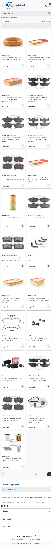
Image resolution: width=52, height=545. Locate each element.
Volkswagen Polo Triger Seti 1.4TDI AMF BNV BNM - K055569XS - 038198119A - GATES (38, 420)
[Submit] (49, 489)
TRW (3, 376)
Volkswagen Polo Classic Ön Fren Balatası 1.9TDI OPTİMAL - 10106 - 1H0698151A (37, 100)
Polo (16, 17)
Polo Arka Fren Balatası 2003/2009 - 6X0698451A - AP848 (12, 339)
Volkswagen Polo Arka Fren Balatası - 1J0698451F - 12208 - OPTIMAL (12, 259)
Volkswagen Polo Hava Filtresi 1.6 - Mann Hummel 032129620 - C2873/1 (12, 58)
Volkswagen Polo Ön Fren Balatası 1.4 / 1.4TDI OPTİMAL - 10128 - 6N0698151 (39, 379)
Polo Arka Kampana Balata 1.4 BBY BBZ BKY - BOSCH (39, 259)
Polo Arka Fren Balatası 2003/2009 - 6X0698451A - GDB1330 (12, 379)
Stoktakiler (6, 21)
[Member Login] (45, 5)
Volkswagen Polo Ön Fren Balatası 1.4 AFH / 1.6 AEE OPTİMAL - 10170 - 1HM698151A (12, 140)
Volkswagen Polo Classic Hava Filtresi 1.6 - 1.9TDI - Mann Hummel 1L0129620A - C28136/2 (12, 100)
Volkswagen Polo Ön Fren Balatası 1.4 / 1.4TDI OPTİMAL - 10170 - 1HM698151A (39, 219)
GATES (29, 416)
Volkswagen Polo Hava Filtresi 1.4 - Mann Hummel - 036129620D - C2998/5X (12, 300)
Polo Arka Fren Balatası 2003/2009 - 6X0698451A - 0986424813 (38, 339)
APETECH (4, 335)
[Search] (26, 13)
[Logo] (15, 5)
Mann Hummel (6, 55)
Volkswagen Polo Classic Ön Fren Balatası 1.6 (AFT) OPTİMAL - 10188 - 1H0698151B (38, 140)
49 (35, 474)
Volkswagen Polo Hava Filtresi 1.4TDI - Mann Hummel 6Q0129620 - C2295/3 (38, 299)
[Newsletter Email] (26, 489)
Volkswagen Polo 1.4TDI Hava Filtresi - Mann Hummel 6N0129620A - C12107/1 (13, 219)
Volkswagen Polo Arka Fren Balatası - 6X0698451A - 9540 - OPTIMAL (12, 419)
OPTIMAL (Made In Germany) (36, 95)
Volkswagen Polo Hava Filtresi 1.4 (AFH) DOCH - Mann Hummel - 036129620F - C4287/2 (39, 59)
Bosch (29, 255)
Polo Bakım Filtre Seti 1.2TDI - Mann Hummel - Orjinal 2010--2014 (12, 459)
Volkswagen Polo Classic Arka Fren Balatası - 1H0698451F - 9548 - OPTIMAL (13, 179)
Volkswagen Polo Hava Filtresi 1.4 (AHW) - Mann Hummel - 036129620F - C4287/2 (38, 180)
